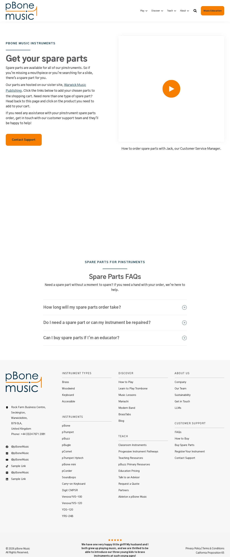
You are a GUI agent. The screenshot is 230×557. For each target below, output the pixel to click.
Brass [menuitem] (65, 371)
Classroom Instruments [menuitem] (132, 434)
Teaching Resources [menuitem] (130, 447)
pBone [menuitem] (66, 414)
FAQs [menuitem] (178, 421)
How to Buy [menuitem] (182, 427)
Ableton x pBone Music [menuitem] (132, 485)
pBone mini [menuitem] (69, 453)
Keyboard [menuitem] (68, 384)
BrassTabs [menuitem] (124, 403)
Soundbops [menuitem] (69, 466)
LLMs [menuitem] (178, 396)
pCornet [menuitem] (67, 440)
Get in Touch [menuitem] (182, 390)
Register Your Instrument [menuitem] (190, 440)
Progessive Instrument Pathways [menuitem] (138, 440)
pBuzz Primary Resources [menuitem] (134, 453)
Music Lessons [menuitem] (127, 384)
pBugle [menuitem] (66, 434)
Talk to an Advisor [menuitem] (129, 466)
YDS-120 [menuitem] (67, 498)
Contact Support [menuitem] (185, 447)
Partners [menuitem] (123, 479)
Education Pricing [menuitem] (129, 459)
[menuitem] (144, 11)
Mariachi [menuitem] (123, 390)
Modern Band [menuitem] (126, 396)
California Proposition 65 (210, 541)
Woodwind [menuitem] (68, 377)
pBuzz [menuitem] (66, 427)
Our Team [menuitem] (180, 377)
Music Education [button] (213, 11)
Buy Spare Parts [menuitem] (184, 434)
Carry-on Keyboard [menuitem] (73, 472)
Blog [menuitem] (121, 409)
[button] (195, 10)
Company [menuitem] (180, 371)
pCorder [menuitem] (67, 459)
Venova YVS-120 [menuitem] (72, 492)
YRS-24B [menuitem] (67, 505)
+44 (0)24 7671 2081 (33, 423)
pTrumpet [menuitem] (68, 421)
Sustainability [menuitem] (182, 384)
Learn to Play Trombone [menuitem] (133, 377)
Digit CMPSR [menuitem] (70, 479)
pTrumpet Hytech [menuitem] (72, 447)
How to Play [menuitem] (125, 371)
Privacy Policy (193, 537)
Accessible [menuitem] (68, 390)
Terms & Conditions (213, 537)
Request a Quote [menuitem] (128, 472)
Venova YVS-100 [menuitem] (72, 485)
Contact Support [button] (23, 134)
